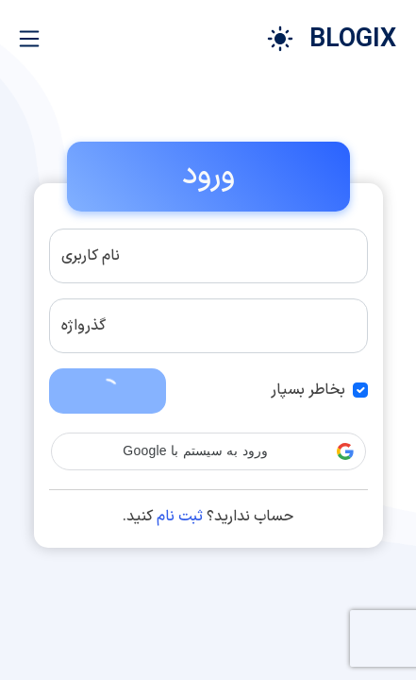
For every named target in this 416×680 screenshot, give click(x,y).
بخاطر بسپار (308, 390)
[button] (208, 451)
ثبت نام (180, 516)
